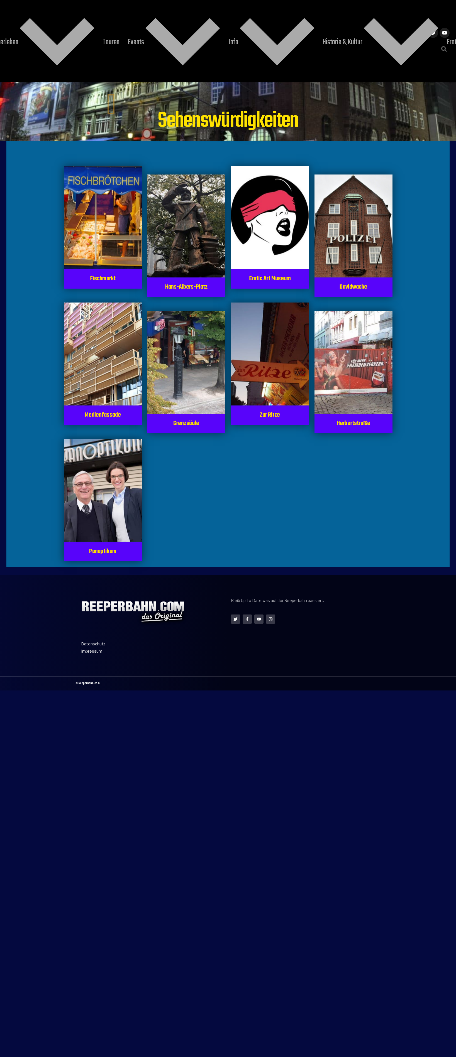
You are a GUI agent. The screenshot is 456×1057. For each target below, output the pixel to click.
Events (208, 15)
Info (237, 15)
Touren (178, 15)
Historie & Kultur (279, 15)
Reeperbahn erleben (134, 15)
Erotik (319, 15)
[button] (444, 21)
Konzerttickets (352, 15)
